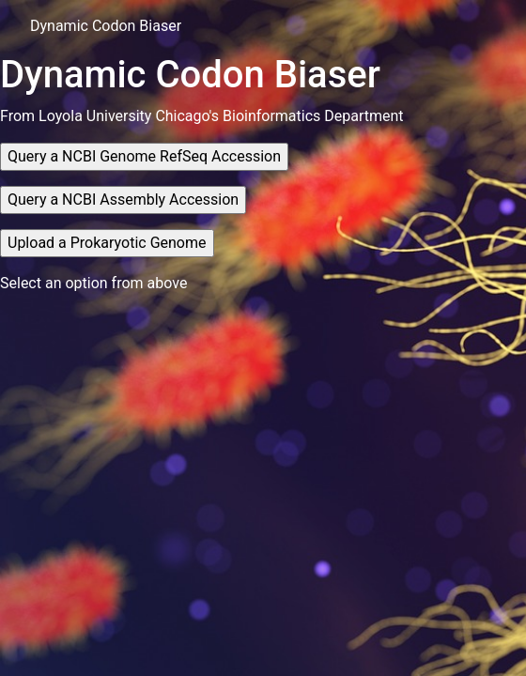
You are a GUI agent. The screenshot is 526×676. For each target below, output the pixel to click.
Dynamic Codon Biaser (105, 26)
